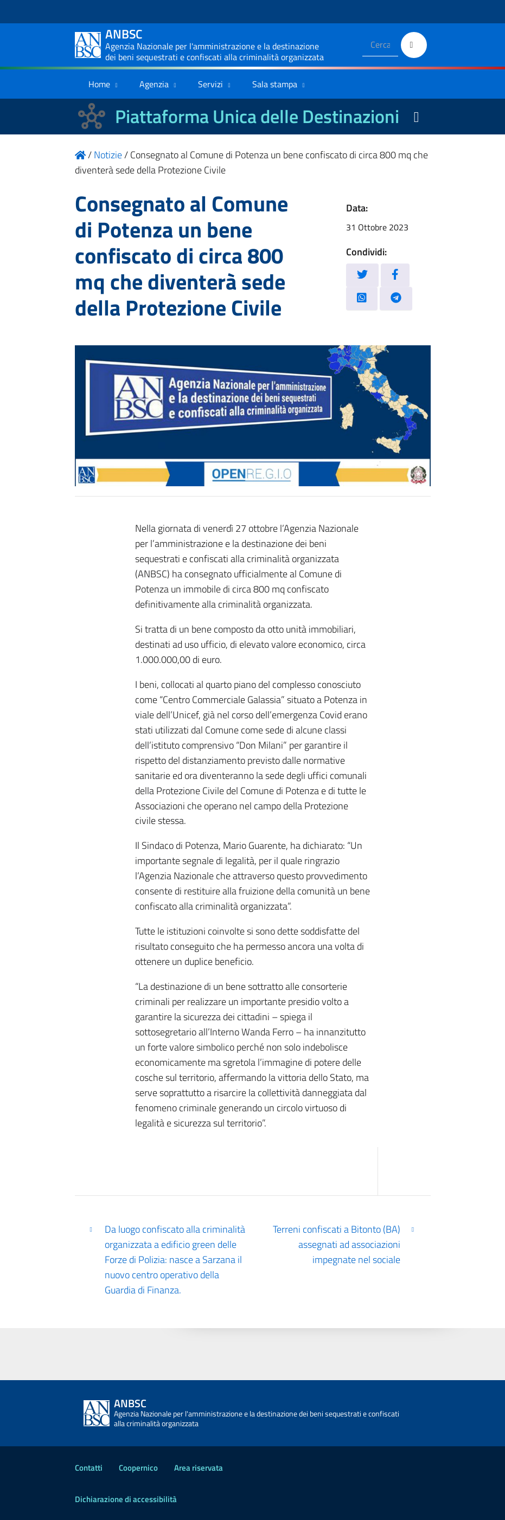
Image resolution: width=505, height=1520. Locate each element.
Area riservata (198, 1467)
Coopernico (138, 1467)
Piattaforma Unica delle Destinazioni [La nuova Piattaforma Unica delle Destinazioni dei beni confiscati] (257, 116)
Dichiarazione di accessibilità (126, 1499)
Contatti (89, 1467)
